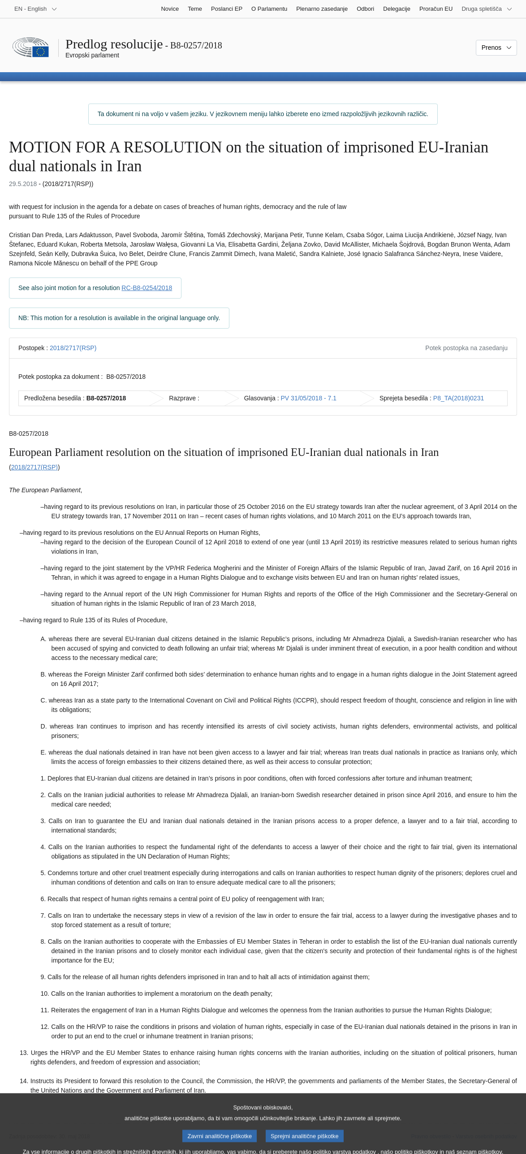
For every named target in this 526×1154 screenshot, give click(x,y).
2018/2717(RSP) (73, 347)
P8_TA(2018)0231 (458, 398)
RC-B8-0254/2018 (146, 287)
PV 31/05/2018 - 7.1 (309, 398)
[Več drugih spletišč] (487, 9)
